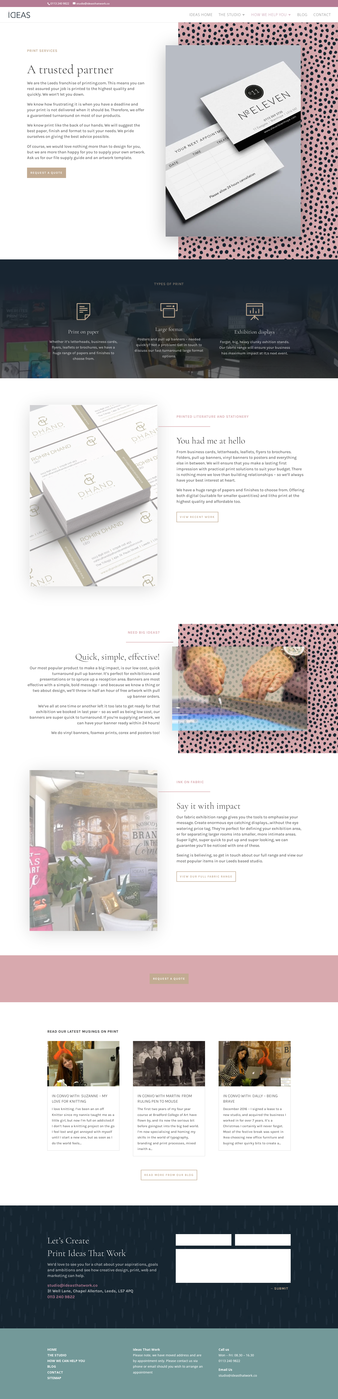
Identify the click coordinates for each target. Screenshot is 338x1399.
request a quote (46, 172)
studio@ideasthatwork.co (238, 1375)
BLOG (302, 15)
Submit (281, 1288)
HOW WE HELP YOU (269, 15)
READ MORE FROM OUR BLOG (169, 1175)
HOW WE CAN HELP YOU (66, 1361)
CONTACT (322, 15)
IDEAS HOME (201, 15)
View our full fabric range (206, 876)
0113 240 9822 (59, 3)
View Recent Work (197, 517)
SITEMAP (54, 1378)
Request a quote (169, 978)
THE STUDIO (230, 15)
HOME (52, 1349)
